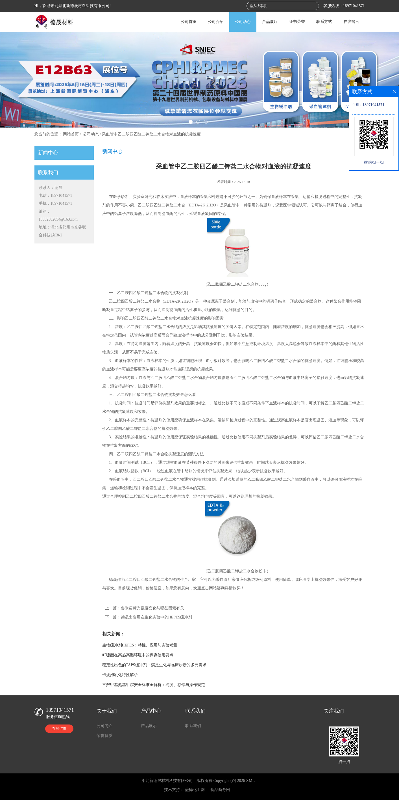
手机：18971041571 (55, 203)
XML (250, 781)
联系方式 (324, 22)
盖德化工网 (195, 790)
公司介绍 (216, 22)
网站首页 (71, 134)
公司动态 (243, 22)
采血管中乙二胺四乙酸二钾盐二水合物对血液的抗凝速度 (151, 134)
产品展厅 (270, 22)
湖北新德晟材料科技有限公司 (167, 781)
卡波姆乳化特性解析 (120, 675)
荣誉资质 (104, 736)
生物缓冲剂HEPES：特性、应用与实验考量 (140, 645)
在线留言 (351, 22)
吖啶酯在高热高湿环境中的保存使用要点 (137, 655)
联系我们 (193, 726)
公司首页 (189, 22)
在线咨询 (59, 728)
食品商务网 (220, 790)
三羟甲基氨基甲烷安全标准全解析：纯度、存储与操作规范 (153, 685)
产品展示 (149, 726)
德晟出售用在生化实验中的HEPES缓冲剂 (156, 617)
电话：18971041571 (55, 195)
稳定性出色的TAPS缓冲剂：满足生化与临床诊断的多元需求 (154, 665)
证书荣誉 (297, 22)
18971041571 (354, 6)
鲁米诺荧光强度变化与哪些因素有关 (152, 608)
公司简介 (104, 726)
